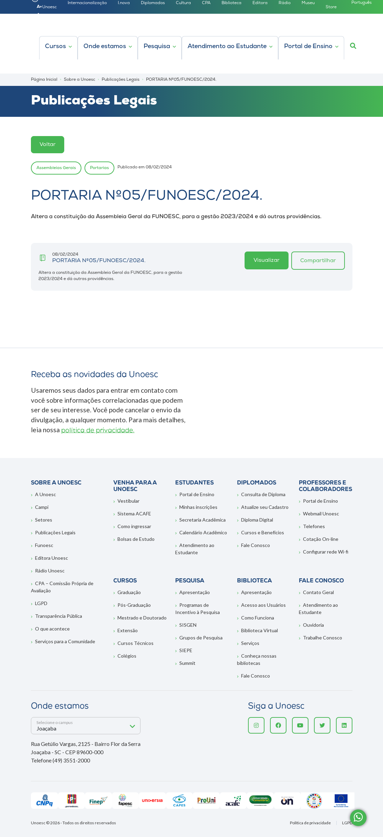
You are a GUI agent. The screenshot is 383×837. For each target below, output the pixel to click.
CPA (206, 3)
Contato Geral (318, 592)
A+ (39, 7)
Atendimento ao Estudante (227, 46)
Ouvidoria (313, 625)
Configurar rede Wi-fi (325, 552)
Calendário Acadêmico (203, 532)
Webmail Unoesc (321, 513)
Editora (260, 3)
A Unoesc (45, 494)
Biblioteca (231, 3)
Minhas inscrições (198, 507)
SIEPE (185, 650)
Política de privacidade (310, 823)
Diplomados (153, 3)
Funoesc (44, 545)
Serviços (250, 643)
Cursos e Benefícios (262, 532)
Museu (308, 3)
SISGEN (187, 625)
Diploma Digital (257, 520)
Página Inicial (44, 80)
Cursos (55, 46)
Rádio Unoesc (50, 570)
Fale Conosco (255, 545)
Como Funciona (257, 618)
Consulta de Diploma (263, 494)
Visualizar (267, 260)
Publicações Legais (55, 532)
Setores (43, 520)
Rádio (285, 3)
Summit (187, 663)
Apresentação (194, 592)
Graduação (129, 592)
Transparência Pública (58, 616)
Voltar (48, 144)
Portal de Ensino (308, 46)
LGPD (41, 603)
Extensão (127, 630)
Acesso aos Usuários (263, 605)
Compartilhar (318, 261)
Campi (41, 507)
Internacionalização (87, 3)
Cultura (183, 3)
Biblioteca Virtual (259, 630)
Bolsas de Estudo (136, 539)
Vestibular (128, 501)
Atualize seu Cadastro (265, 507)
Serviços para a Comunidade (65, 641)
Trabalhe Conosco (322, 637)
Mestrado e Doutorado (142, 618)
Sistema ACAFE (134, 513)
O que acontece (52, 629)
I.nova (124, 3)
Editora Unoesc (51, 558)
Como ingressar (134, 526)
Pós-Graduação (134, 605)
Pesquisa (157, 46)
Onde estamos (104, 46)
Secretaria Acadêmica (202, 520)
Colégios (126, 656)
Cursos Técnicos (135, 643)
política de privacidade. (98, 430)
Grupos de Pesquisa (201, 637)
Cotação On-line (320, 539)
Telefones (314, 526)
